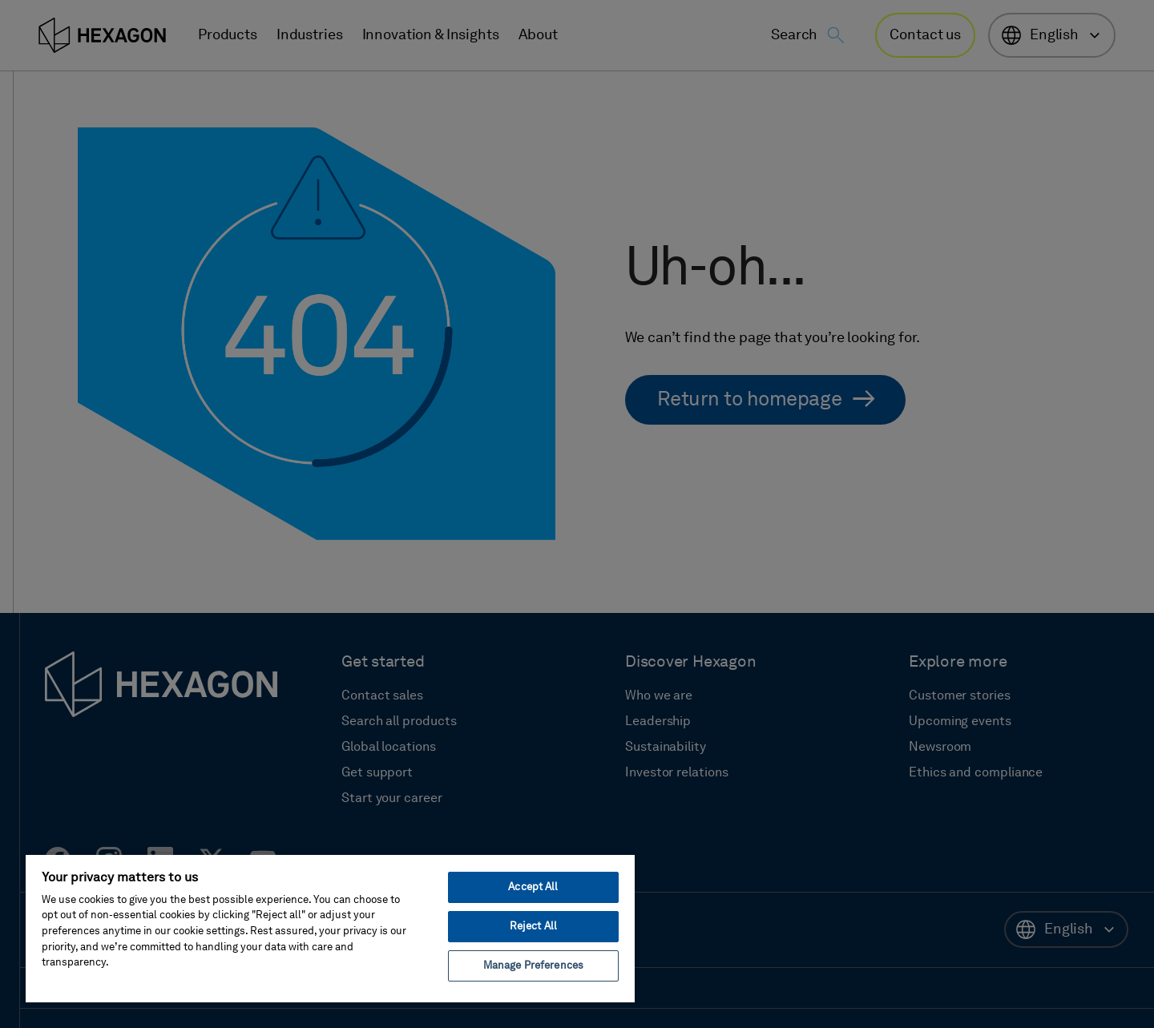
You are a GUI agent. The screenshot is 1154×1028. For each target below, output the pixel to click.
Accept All (533, 887)
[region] (330, 927)
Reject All (533, 926)
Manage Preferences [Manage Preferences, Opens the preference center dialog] (533, 966)
